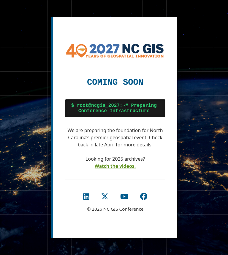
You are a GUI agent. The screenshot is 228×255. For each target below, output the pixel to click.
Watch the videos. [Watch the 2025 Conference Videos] (115, 166)
